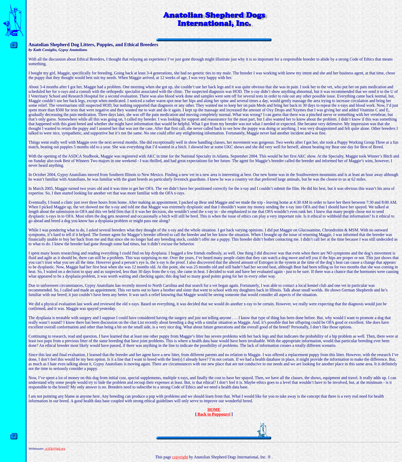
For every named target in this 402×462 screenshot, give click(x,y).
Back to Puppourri (213, 414)
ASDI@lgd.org (54, 448)
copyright (180, 457)
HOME (213, 409)
